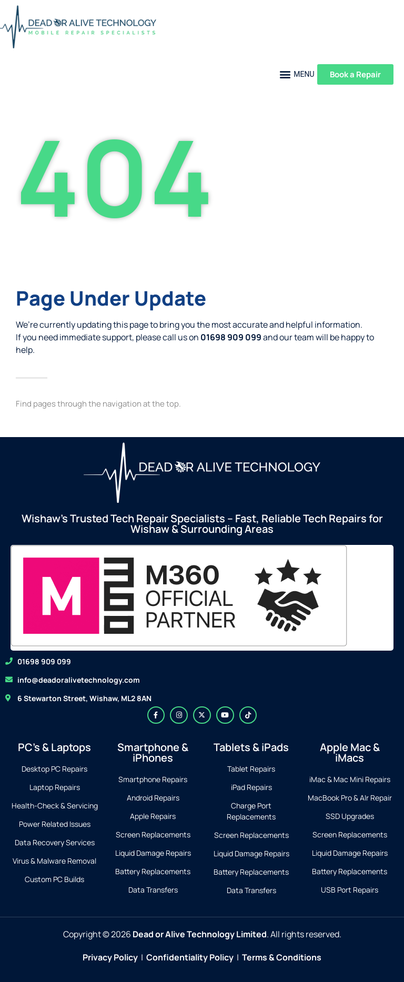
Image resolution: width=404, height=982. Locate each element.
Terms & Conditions (281, 957)
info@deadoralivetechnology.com (78, 680)
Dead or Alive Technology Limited (200, 934)
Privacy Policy (110, 957)
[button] (297, 74)
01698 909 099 (44, 661)
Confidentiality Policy (190, 957)
